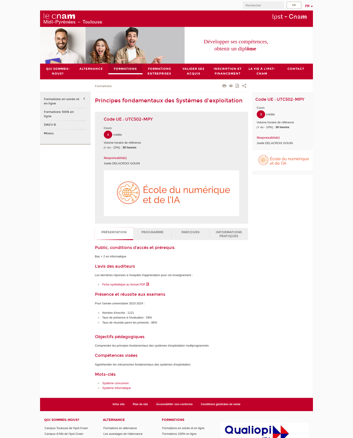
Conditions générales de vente (220, 404)
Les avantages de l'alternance (122, 433)
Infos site (119, 404)
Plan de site (140, 404)
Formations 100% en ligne (59, 114)
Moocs (49, 133)
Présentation (114, 232)
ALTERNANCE (114, 420)
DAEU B (50, 125)
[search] (263, 5)
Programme (152, 232)
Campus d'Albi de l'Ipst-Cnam (64, 433)
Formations (103, 86)
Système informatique (116, 388)
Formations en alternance (120, 428)
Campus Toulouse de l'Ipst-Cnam (66, 428)
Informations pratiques (229, 234)
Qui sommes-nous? (61, 420)
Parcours (190, 232)
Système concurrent (115, 383)
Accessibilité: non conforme (174, 404)
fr (307, 6)
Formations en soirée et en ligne (61, 101)
